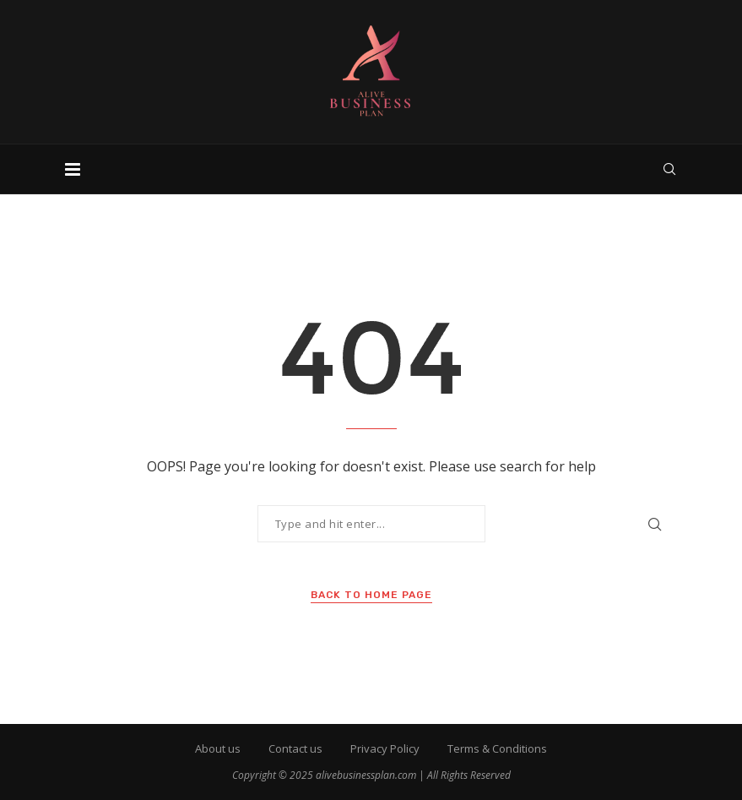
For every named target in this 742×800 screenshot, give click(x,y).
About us (218, 748)
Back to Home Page (371, 595)
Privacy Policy (385, 748)
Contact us (295, 748)
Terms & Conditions (497, 748)
